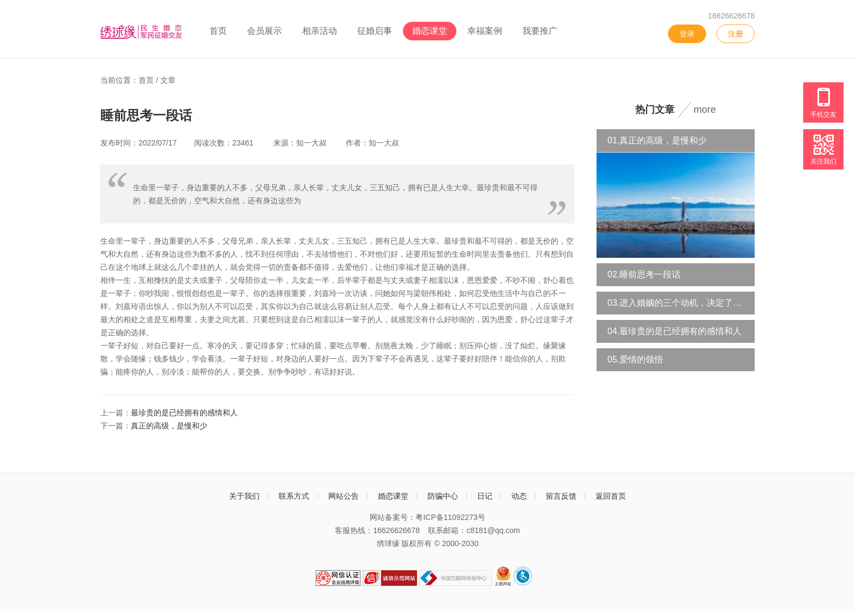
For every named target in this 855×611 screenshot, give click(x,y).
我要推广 (539, 30)
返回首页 (610, 496)
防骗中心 (443, 496)
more (705, 109)
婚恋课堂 (429, 30)
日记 (484, 496)
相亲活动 (319, 30)
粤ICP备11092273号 (450, 517)
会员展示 (264, 30)
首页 (218, 30)
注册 (735, 33)
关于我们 (244, 496)
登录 (687, 33)
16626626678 (731, 15)
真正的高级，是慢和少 (169, 425)
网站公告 (343, 496)
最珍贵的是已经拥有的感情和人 (184, 412)
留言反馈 (561, 496)
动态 (519, 496)
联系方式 (294, 496)
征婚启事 (374, 30)
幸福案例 (484, 30)
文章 (168, 80)
